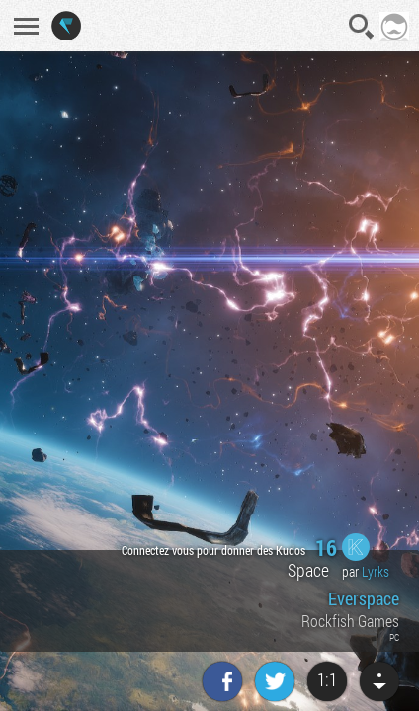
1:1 (327, 679)
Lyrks (375, 571)
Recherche (362, 26)
